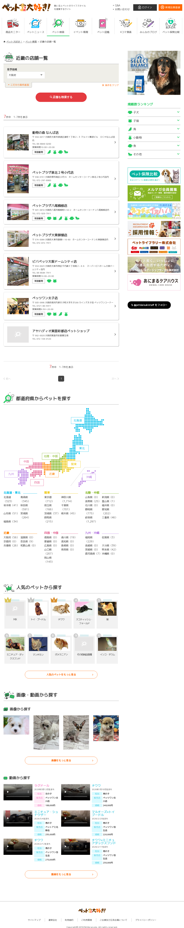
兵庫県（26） (11, 543)
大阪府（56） (11, 535)
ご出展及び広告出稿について (113, 917)
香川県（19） (69, 535)
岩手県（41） (11, 504)
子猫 (136, 121)
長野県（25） (93, 500)
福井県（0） (109, 504)
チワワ (96, 783)
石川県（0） (92, 504)
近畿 (52, 473)
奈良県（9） (27, 539)
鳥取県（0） (68, 547)
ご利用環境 (86, 917)
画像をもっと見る (61, 758)
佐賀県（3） (109, 535)
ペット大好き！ (14, 41)
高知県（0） (68, 539)
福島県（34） (11, 520)
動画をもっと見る (61, 871)
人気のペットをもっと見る (61, 672)
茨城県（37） (52, 512)
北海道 (77, 419)
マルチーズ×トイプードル (103, 810)
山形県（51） (11, 512)
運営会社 (52, 917)
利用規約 (69, 917)
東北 (82, 447)
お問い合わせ (122, 9)
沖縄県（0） (109, 551)
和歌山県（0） (28, 543)
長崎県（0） (92, 543)
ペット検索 (31, 41)
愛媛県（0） (51, 539)
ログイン (147, 7)
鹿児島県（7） (93, 551)
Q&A (117, 5)
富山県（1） (109, 500)
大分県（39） (109, 543)
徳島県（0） (51, 535)
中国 (26, 461)
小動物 (137, 137)
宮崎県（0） (92, 547)
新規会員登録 (172, 7)
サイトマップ (34, 917)
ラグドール (41, 783)
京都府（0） (10, 539)
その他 (137, 154)
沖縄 (89, 476)
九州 (11, 473)
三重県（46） (109, 516)
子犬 (136, 112)
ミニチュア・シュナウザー (46, 810)
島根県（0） (68, 543)
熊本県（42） (109, 547)
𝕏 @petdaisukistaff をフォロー (149, 305)
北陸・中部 (51, 455)
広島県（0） (51, 543)
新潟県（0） (109, 496)
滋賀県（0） (27, 535)
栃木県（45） (69, 512)
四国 (37, 481)
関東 (74, 463)
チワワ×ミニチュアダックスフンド (104, 839)
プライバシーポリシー (145, 917)
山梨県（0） (92, 496)
